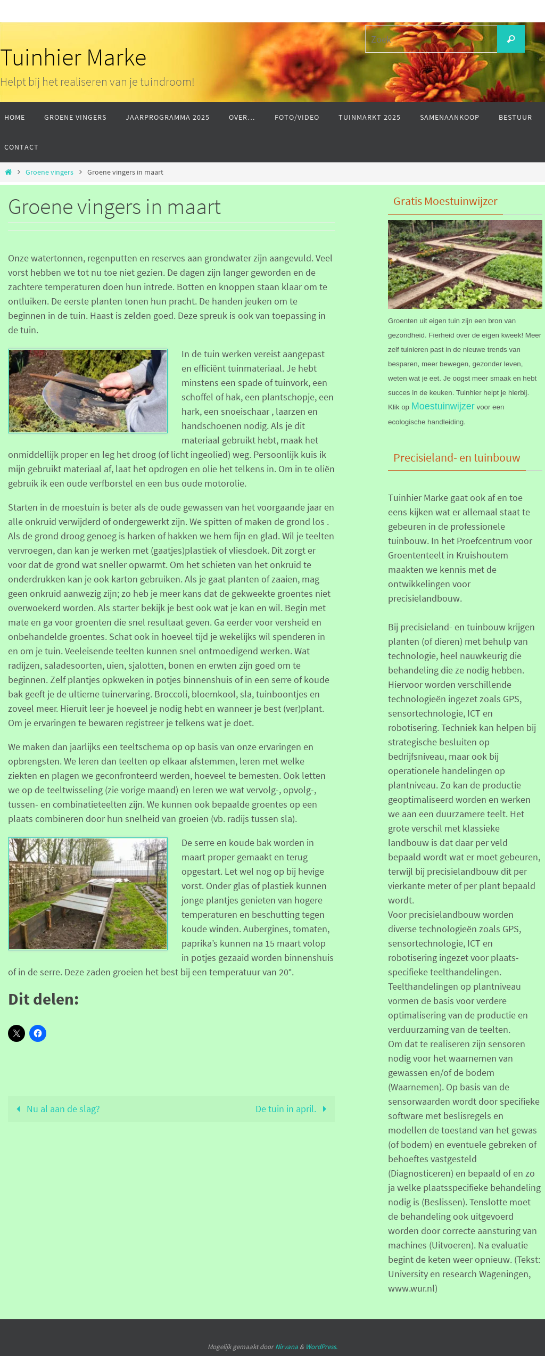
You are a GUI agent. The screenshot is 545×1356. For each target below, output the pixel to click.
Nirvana (286, 1346)
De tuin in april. (293, 1109)
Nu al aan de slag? (55, 1109)
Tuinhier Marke (73, 57)
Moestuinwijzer (443, 406)
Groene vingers (49, 172)
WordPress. (321, 1346)
